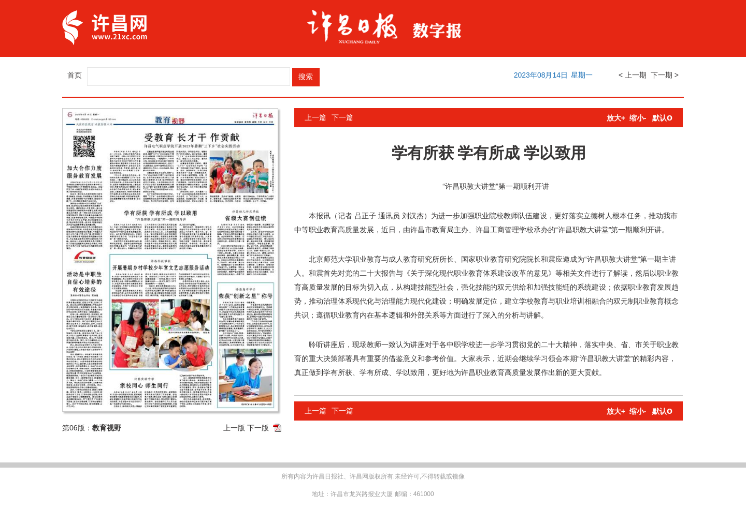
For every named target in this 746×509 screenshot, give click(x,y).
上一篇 (315, 117)
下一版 (258, 428)
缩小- (638, 118)
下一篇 (342, 117)
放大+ (616, 118)
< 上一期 (633, 75)
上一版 (234, 428)
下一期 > (665, 75)
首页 (74, 75)
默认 (662, 118)
